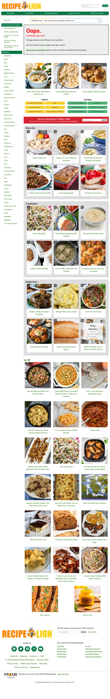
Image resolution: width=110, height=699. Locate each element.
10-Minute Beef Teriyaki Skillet (39, 193)
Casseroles (7, 84)
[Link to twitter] (20, 649)
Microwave (7, 143)
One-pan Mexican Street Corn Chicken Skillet (38, 392)
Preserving (7, 167)
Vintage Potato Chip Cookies (66, 312)
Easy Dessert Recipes (77, 103)
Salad (6, 181)
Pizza (6, 160)
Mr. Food (88, 646)
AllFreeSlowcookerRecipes (94, 651)
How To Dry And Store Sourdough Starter (94, 392)
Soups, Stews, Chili (10, 206)
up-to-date (46, 45)
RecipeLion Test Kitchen (35, 103)
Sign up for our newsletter (35, 50)
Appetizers (7, 56)
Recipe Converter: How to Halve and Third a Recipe (93, 348)
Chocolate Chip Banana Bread (66, 540)
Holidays (7, 136)
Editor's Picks (8, 115)
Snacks (6, 202)
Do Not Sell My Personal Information (20, 660)
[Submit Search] (105, 5)
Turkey (6, 213)
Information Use (73, 121)
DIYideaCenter (61, 657)
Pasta (6, 150)
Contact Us (34, 656)
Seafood (6, 192)
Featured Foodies (9, 122)
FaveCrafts (60, 646)
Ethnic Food (7, 118)
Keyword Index (43, 660)
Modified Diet (8, 146)
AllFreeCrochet (61, 649)
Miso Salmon (45, 615)
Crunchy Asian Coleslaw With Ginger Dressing (94, 577)
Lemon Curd (87, 615)
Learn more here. (63, 674)
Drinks (6, 108)
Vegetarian (7, 220)
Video (55, 103)
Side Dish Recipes (77, 107)
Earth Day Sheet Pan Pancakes (94, 503)
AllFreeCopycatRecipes (93, 649)
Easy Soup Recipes (97, 111)
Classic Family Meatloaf (39, 269)
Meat (5, 139)
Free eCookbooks (9, 28)
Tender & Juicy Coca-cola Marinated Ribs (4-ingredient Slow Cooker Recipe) (66, 578)
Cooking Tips (8, 94)
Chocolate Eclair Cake (38, 540)
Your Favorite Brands (10, 223)
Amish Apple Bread (66, 193)
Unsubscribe (35, 667)
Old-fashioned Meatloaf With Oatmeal (66, 235)
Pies (5, 157)
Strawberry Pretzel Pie (93, 193)
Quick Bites (7, 174)
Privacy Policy (64, 121)
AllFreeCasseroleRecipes (94, 657)
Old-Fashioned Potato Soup (93, 234)
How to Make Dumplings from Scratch (66, 270)
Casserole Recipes (35, 107)
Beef (5, 63)
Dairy (5, 101)
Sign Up (104, 120)
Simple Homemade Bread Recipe (66, 348)
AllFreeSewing (61, 654)
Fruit (5, 129)
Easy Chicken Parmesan (39, 347)
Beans (6, 59)
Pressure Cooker (9, 171)
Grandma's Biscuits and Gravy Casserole (93, 270)
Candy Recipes (8, 80)
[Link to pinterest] (27, 649)
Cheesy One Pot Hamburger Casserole (66, 159)
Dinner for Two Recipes (97, 107)
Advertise (23, 656)
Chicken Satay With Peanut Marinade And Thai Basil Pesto (37, 468)
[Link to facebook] (14, 649)
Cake (5, 77)
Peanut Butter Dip (39, 158)
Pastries (6, 153)
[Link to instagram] (34, 649)
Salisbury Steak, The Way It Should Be (39, 313)
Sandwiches (8, 185)
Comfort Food (97, 103)
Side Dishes (8, 195)
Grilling (6, 132)
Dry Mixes (7, 111)
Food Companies (9, 125)
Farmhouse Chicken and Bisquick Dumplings (93, 159)
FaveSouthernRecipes (92, 654)
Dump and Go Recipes (34, 111)
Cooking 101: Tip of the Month (11, 36)
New (27, 360)
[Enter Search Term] (89, 5)
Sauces (6, 188)
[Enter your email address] (69, 632)
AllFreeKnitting (61, 651)
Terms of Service (21, 667)
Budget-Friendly (9, 73)
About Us (14, 656)
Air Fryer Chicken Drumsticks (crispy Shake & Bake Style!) (94, 468)
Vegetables (7, 216)
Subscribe (7, 20)
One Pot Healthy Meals (77, 111)
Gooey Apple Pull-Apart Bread (94, 92)
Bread (6, 66)
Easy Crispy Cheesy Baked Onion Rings (94, 541)
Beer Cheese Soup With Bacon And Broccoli (38, 93)
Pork (5, 164)
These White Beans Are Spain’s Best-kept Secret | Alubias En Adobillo (66, 393)
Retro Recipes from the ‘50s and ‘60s (11, 46)
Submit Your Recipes (29, 664)
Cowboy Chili (94, 430)
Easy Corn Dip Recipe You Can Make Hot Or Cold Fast (66, 504)
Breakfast (7, 70)
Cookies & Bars (9, 91)
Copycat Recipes (9, 98)
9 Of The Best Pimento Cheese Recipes (66, 431)
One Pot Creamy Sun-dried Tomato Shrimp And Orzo (38, 431)
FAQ (42, 656)
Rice (5, 178)
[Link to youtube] (40, 649)
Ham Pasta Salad (39, 234)
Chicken (6, 87)
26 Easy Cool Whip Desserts (10, 41)
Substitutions (8, 209)
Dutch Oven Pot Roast (93, 312)
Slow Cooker (8, 199)
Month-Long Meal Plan (11, 32)
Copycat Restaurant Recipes (55, 111)
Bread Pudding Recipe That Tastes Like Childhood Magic (38, 577)
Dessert (6, 105)
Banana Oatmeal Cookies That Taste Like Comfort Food (38, 504)
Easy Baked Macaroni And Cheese (66, 93)
